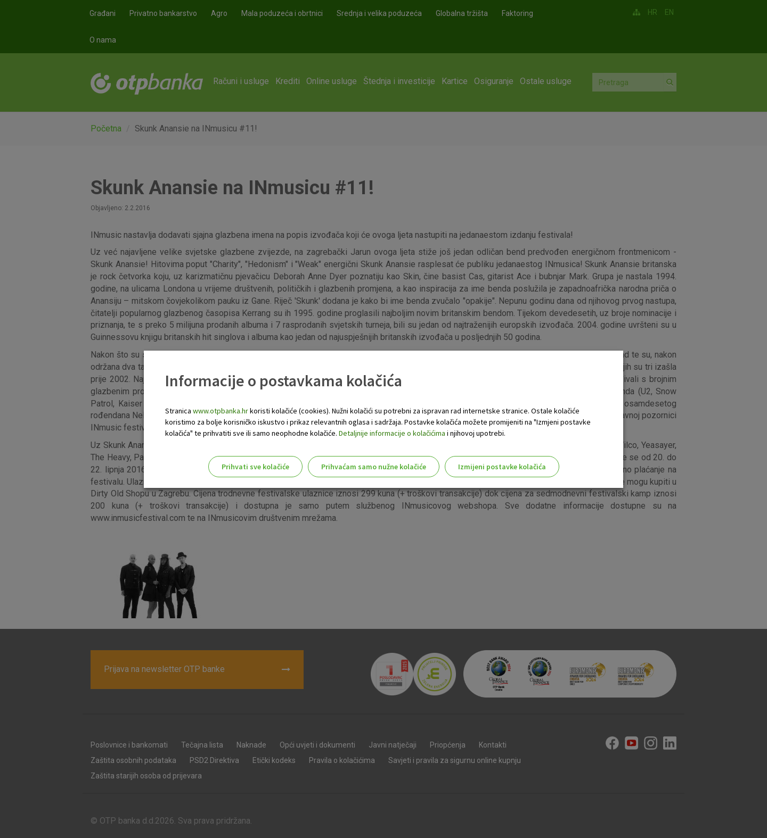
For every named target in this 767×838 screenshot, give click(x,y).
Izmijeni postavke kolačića (502, 466)
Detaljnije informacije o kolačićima (392, 433)
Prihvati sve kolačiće (255, 466)
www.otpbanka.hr (220, 411)
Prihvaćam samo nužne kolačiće (373, 466)
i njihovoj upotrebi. (475, 433)
